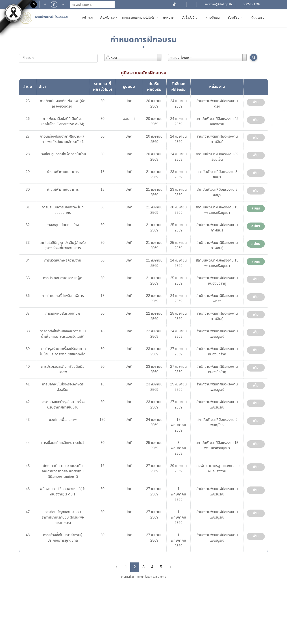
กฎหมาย (168, 17)
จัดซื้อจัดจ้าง (189, 17)
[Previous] (116, 567)
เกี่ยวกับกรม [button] (107, 17)
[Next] (170, 567)
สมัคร (255, 208)
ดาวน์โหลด (213, 17)
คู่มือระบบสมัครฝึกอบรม (143, 73)
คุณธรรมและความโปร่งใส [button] (138, 17)
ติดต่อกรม (258, 17)
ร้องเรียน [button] (234, 17)
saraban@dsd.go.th (218, 4)
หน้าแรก (88, 17)
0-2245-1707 (252, 4)
